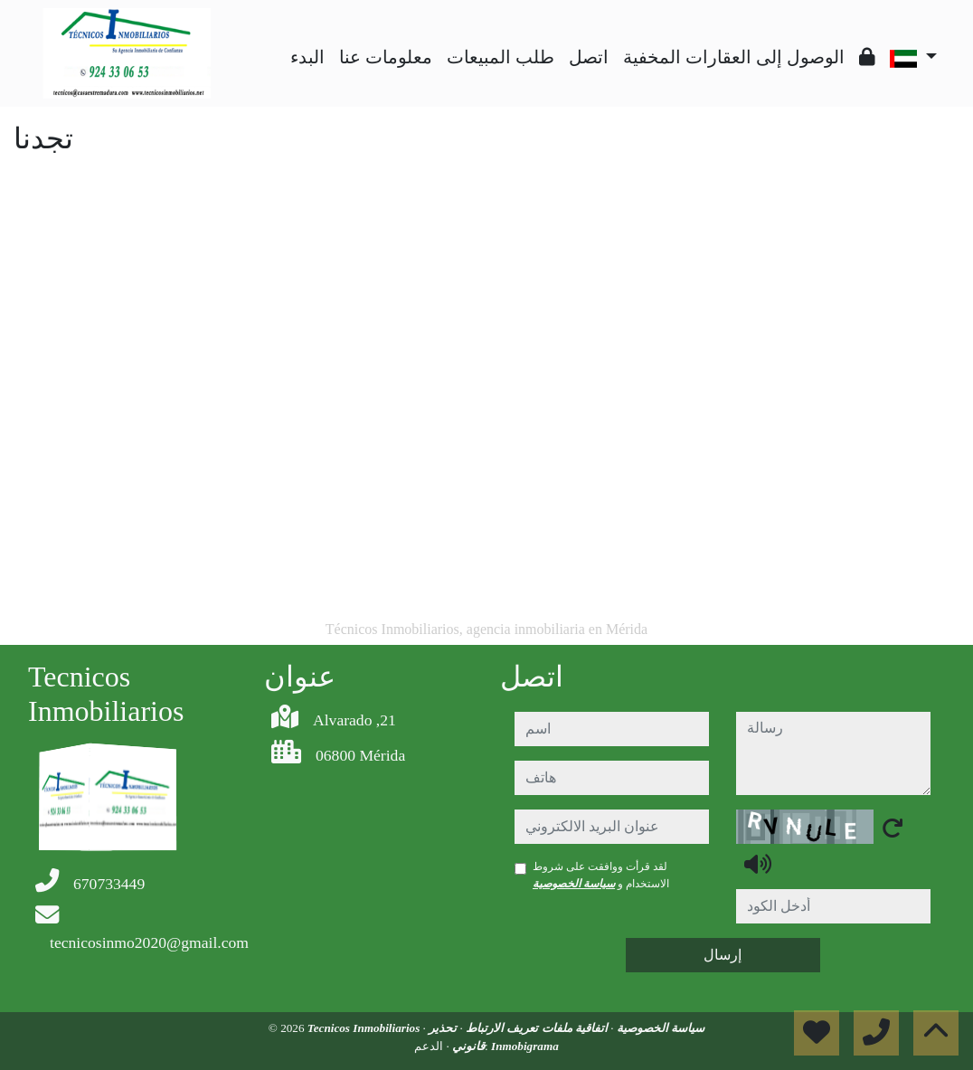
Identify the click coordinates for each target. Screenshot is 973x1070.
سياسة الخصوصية (574, 883)
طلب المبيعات (500, 57)
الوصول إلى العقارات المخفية (734, 57)
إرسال (723, 954)
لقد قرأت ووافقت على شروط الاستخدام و (601, 874)
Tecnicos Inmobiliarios (365, 1028)
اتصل (589, 57)
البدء (307, 57)
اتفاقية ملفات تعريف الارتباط (535, 1028)
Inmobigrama (525, 1046)
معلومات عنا (385, 57)
